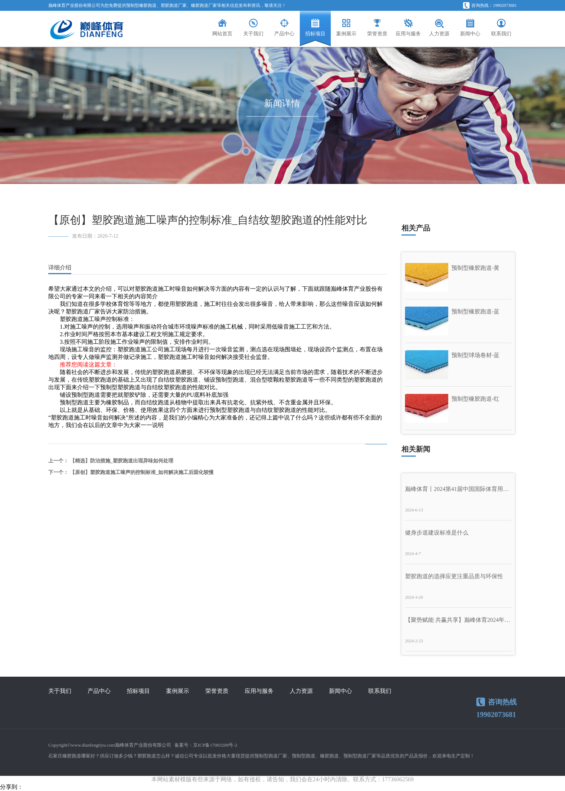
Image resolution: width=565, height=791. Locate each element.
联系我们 (379, 691)
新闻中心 (340, 691)
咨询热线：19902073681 (490, 5)
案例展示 (177, 691)
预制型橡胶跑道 (141, 5)
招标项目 (138, 691)
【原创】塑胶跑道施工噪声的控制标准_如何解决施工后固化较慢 (142, 472)
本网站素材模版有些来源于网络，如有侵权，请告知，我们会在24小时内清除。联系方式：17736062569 (282, 779)
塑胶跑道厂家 (174, 5)
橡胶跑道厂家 (204, 5)
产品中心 (99, 691)
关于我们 (59, 691)
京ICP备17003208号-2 (215, 745)
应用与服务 (259, 691)
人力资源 (301, 691)
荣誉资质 (216, 691)
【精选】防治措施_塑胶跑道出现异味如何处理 (121, 460)
